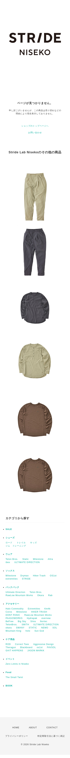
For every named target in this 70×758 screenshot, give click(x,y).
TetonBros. (11, 624)
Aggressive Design (43, 644)
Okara (40, 595)
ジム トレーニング (16, 546)
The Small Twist (14, 677)
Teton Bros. (12, 559)
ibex (8, 562)
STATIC (33, 627)
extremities (12, 579)
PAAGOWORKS (14, 618)
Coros (9, 612)
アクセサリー (12, 604)
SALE (9, 529)
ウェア (9, 554)
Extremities (34, 608)
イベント (10, 659)
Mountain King (13, 631)
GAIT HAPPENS (14, 650)
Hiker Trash (39, 575)
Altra (50, 559)
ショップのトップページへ (35, 126)
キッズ (33, 542)
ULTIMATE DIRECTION (27, 562)
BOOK (9, 686)
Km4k (47, 608)
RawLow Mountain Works (19, 595)
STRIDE (26, 579)
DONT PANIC (13, 615)
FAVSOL (51, 647)
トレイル (21, 542)
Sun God (39, 631)
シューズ (10, 537)
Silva (33, 621)
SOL (54, 627)
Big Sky (22, 621)
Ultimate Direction (15, 592)
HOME (15, 727)
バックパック (12, 587)
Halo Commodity (15, 608)
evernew (46, 618)
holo (28, 631)
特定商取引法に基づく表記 (51, 736)
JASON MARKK (35, 650)
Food (8, 672)
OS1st (53, 575)
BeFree (9, 621)
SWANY (20, 627)
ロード (9, 542)
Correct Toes (22, 644)
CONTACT (52, 727)
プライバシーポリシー (16, 736)
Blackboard (26, 647)
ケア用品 (10, 639)
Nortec (43, 621)
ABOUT (33, 727)
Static (25, 559)
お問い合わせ (35, 132)
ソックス (10, 571)
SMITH (25, 624)
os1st (40, 647)
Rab (50, 595)
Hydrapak (32, 618)
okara (9, 627)
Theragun (11, 647)
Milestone (38, 559)
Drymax (24, 575)
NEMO (44, 627)
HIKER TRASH (39, 612)
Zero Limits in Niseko (17, 664)
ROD (8, 644)
